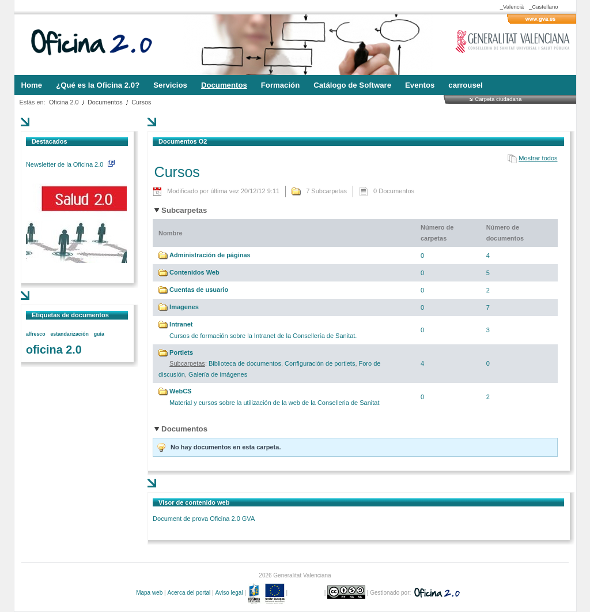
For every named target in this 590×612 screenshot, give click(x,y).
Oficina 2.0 (64, 102)
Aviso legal (229, 593)
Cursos (141, 102)
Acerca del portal (188, 593)
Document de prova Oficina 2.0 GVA (204, 518)
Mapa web (149, 593)
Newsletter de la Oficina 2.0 (70, 164)
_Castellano (543, 6)
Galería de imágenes (217, 374)
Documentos (105, 102)
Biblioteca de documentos (245, 363)
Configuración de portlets (320, 363)
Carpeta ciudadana (498, 99)
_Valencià (512, 6)
